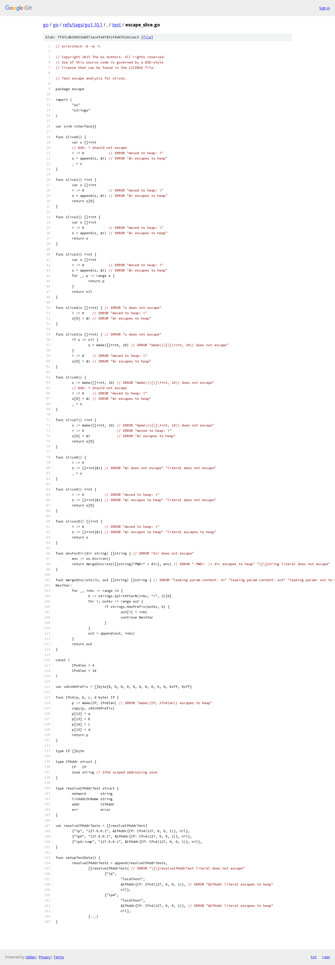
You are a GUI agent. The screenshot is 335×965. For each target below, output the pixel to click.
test (116, 25)
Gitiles (31, 957)
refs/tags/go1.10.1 (82, 25)
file (147, 37)
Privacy (44, 957)
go (46, 25)
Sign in (324, 8)
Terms (58, 957)
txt (314, 957)
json (326, 957)
